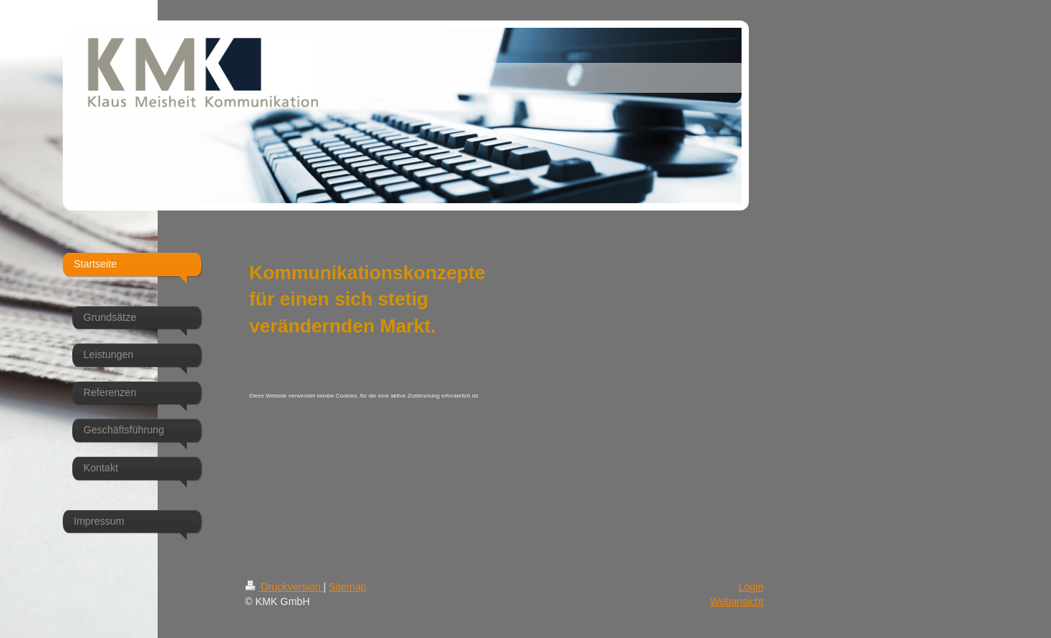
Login (751, 587)
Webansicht (736, 601)
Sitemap (347, 587)
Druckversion (284, 587)
